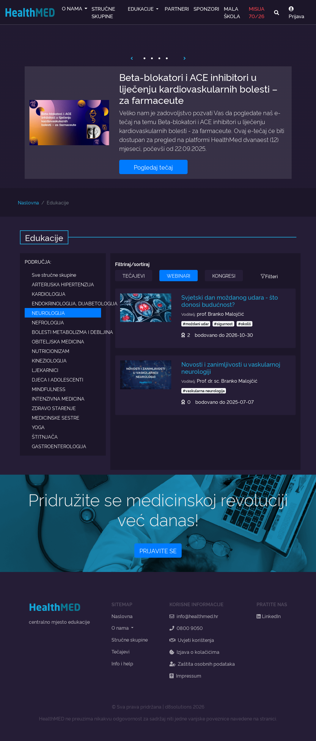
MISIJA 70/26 (256, 12)
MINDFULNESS (48, 389)
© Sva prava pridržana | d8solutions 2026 (158, 706)
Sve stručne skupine (54, 274)
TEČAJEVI (133, 275)
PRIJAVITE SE (158, 550)
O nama (120, 627)
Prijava (296, 12)
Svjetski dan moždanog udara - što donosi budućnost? (229, 300)
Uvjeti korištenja (191, 640)
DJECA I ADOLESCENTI (57, 379)
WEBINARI (178, 275)
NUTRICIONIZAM (50, 351)
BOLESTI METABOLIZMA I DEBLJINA (66, 332)
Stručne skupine (129, 639)
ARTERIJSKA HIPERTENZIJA (63, 284)
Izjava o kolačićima (194, 651)
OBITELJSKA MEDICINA (58, 341)
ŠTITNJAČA (45, 436)
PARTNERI (177, 8)
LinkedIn (269, 616)
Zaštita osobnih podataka (202, 663)
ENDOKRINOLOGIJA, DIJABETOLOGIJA (66, 303)
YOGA (38, 427)
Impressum (185, 675)
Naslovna (28, 202)
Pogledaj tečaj (153, 167)
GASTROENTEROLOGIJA (59, 446)
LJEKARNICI (45, 370)
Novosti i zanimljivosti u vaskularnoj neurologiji (230, 367)
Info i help (122, 663)
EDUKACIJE (141, 8)
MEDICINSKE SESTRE (55, 417)
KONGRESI (223, 275)
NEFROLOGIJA (48, 322)
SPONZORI (206, 8)
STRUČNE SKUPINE (103, 12)
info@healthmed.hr (193, 616)
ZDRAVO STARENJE (54, 408)
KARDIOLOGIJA (48, 293)
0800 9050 (186, 628)
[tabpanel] (158, 122)
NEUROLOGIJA (48, 312)
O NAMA (72, 8)
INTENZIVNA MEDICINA (58, 398)
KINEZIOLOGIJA (49, 360)
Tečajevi (120, 651)
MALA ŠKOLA (232, 12)
